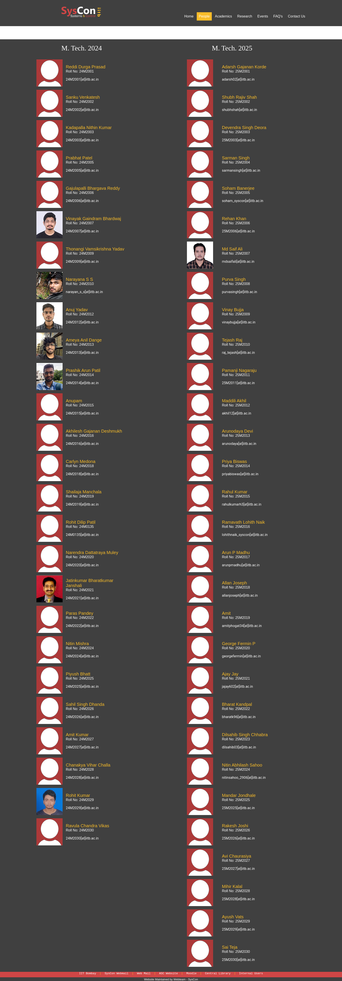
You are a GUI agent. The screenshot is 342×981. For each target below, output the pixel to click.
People (204, 16)
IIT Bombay (87, 973)
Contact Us (296, 16)
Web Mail (143, 973)
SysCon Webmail (116, 973)
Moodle (191, 973)
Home (189, 16)
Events (262, 16)
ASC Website (168, 973)
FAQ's (278, 16)
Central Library (218, 973)
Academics (223, 16)
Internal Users (251, 973)
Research (244, 16)
